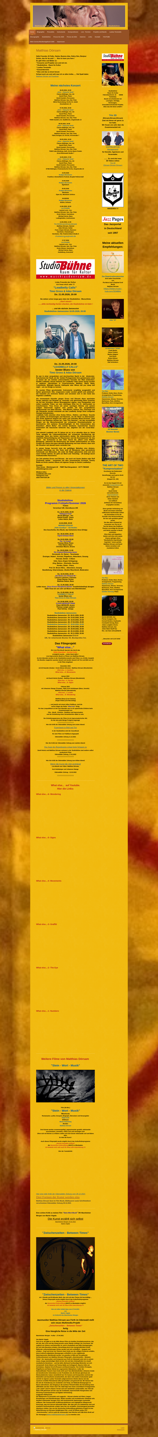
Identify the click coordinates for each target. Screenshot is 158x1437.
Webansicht (120, 1429)
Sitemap (47, 1428)
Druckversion (39, 1428)
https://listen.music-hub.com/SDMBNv (113, 289)
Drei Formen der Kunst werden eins (58, 1197)
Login (122, 1428)
